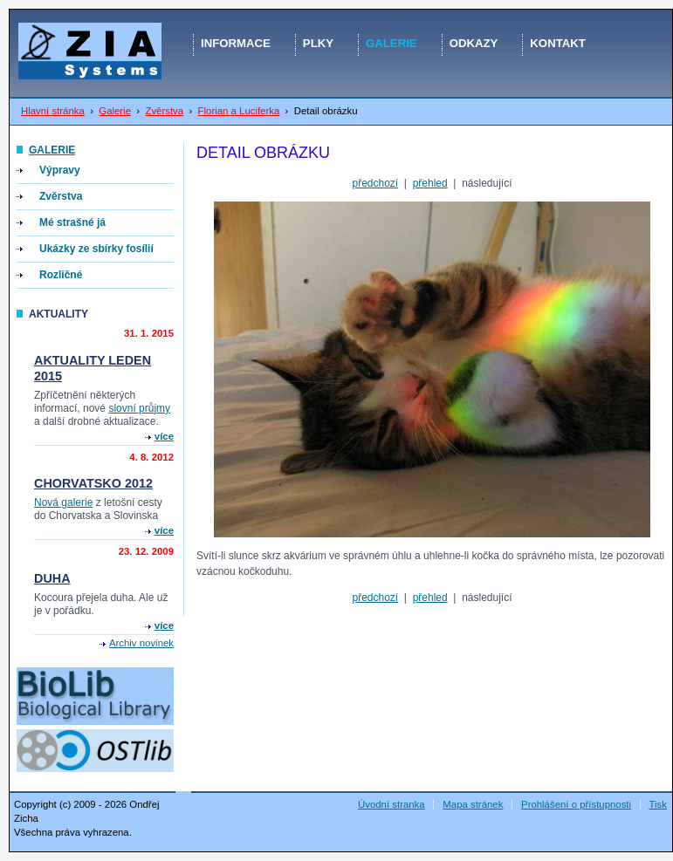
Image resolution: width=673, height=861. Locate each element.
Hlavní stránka (53, 111)
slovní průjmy (139, 408)
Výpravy (59, 170)
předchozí (375, 183)
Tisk (658, 804)
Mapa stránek (473, 804)
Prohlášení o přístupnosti (576, 804)
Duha (52, 578)
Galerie (115, 111)
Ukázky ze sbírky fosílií (96, 249)
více (164, 436)
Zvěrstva (164, 111)
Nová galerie (63, 502)
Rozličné (60, 275)
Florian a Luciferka (239, 111)
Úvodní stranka (391, 804)
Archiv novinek (141, 643)
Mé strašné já (72, 222)
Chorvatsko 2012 (93, 483)
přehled (430, 183)
